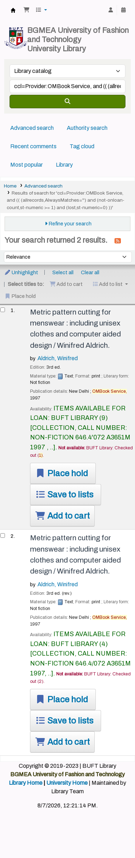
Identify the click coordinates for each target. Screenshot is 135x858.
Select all (63, 272)
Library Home (25, 783)
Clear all (90, 272)
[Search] (67, 101)
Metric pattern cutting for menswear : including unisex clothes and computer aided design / (75, 328)
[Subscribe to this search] (117, 240)
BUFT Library (13, 10)
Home (10, 186)
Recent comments (33, 146)
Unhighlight (21, 272)
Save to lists (64, 494)
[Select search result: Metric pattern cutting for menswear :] (2, 309)
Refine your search (70, 223)
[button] (26, 10)
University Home (67, 783)
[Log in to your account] (111, 10)
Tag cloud (82, 146)
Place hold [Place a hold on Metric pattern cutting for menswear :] (61, 473)
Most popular (26, 165)
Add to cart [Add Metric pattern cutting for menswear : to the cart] (62, 515)
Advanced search (32, 128)
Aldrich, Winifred (57, 358)
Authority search (87, 128)
